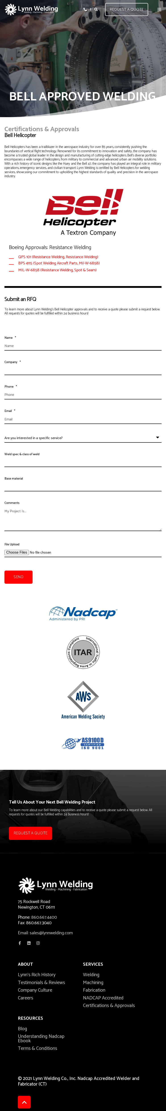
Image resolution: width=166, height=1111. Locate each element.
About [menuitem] (25, 965)
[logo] (62, 886)
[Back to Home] (31, 9)
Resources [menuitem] (30, 1019)
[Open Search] (96, 9)
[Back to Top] (24, 1102)
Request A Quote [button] (30, 833)
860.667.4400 (44, 917)
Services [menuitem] (93, 965)
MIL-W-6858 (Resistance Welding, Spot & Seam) (57, 270)
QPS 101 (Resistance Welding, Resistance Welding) (58, 257)
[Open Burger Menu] (159, 9)
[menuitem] (37, 975)
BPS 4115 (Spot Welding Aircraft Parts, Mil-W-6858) (59, 263)
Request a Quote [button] (126, 9)
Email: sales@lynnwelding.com (45, 933)
